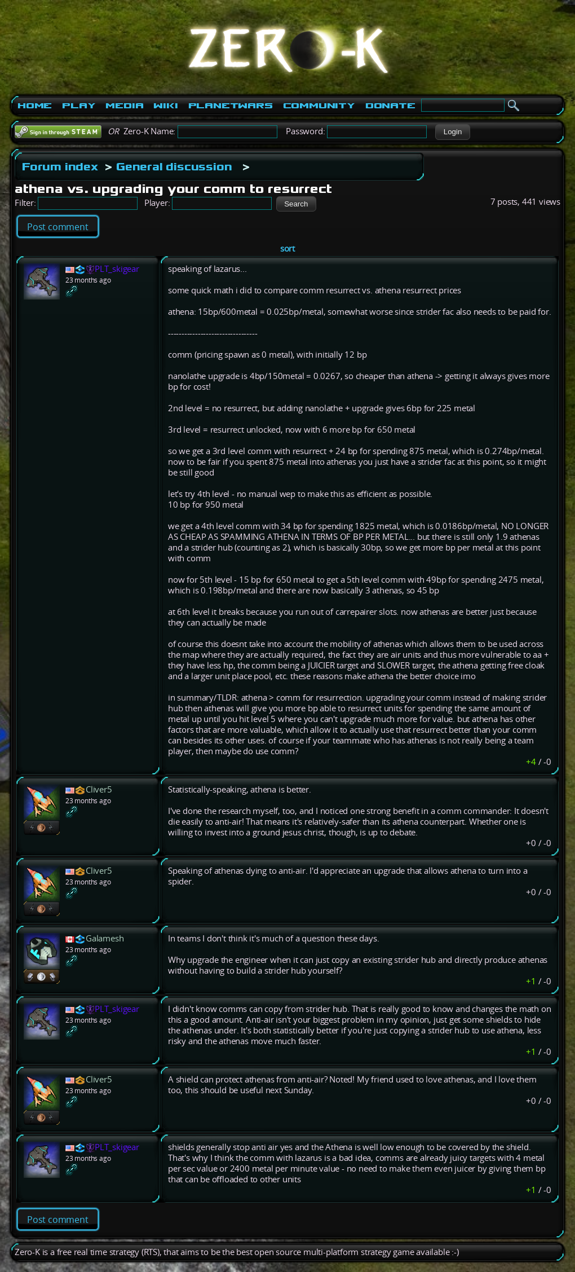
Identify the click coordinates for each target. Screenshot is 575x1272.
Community (319, 105)
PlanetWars (230, 105)
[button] (452, 132)
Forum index (60, 166)
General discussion (174, 166)
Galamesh (104, 938)
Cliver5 (99, 789)
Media (124, 105)
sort (287, 248)
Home (34, 105)
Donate (390, 105)
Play (78, 105)
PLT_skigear (117, 268)
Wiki (165, 105)
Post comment (58, 227)
